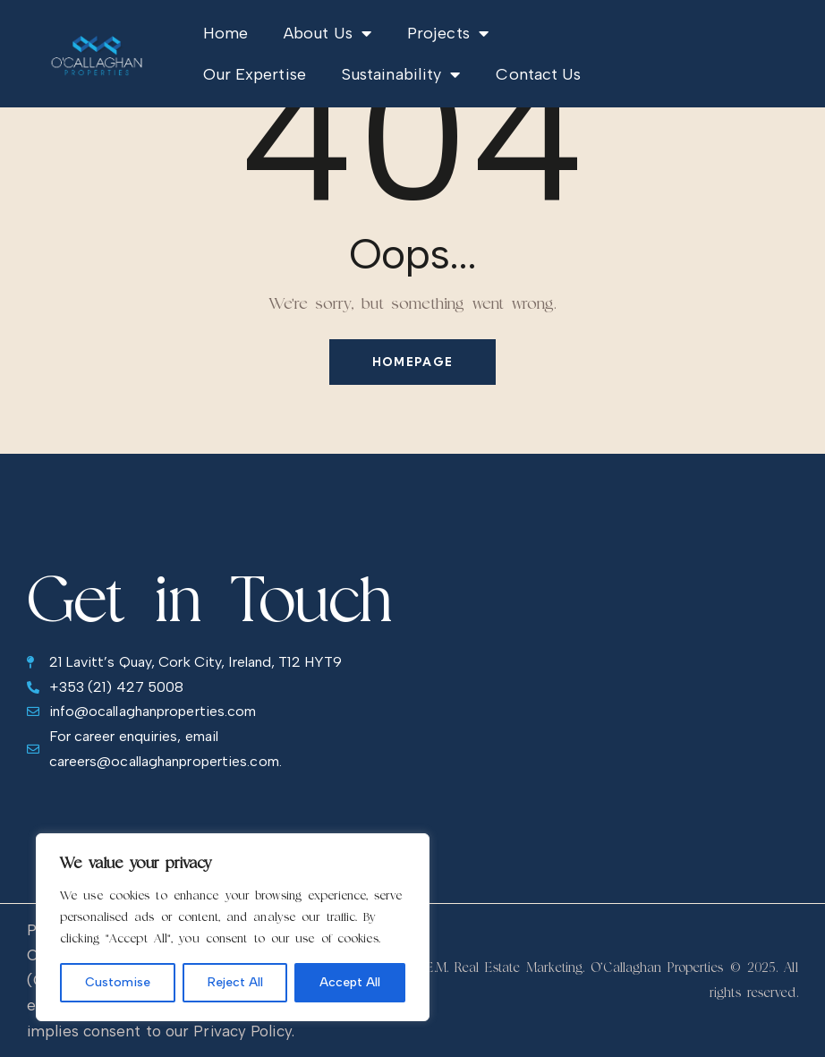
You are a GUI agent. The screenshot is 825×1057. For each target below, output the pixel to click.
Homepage (412, 361)
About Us (327, 33)
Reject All (235, 982)
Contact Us (538, 74)
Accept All (349, 982)
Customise (117, 982)
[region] (233, 927)
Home (225, 33)
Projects (448, 33)
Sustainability (401, 74)
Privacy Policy (242, 1031)
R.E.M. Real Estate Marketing (499, 967)
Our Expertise (254, 74)
